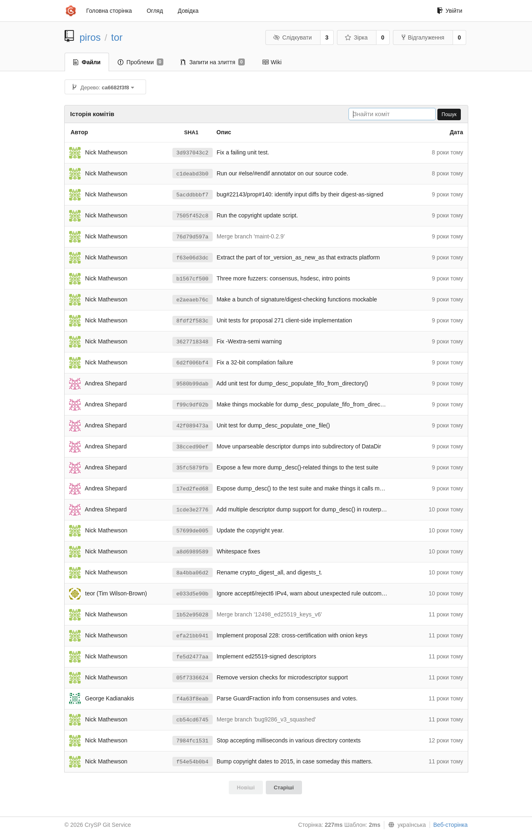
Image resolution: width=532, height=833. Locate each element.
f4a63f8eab (193, 699)
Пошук (448, 114)
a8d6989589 (193, 552)
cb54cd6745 (193, 720)
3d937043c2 (193, 153)
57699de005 (193, 531)
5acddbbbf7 (193, 195)
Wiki (271, 62)
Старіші (284, 787)
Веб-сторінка (450, 824)
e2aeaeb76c (193, 300)
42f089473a (193, 426)
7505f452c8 (193, 216)
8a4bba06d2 (193, 573)
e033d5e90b (193, 594)
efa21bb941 (193, 636)
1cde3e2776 (193, 510)
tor (117, 37)
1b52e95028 (193, 615)
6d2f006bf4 (193, 363)
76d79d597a (193, 237)
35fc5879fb (193, 468)
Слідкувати (292, 37)
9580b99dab (193, 384)
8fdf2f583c (193, 321)
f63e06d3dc (193, 258)
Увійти (449, 10)
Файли (87, 62)
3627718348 (193, 342)
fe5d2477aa (193, 657)
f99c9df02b (193, 405)
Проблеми (140, 62)
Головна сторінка (109, 10)
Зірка (355, 37)
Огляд (154, 10)
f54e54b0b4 (193, 762)
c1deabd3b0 (193, 174)
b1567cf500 (193, 279)
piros (90, 37)
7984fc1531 (193, 741)
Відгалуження (423, 37)
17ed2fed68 (193, 489)
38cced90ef (193, 447)
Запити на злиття (213, 62)
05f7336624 (193, 678)
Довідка (188, 10)
